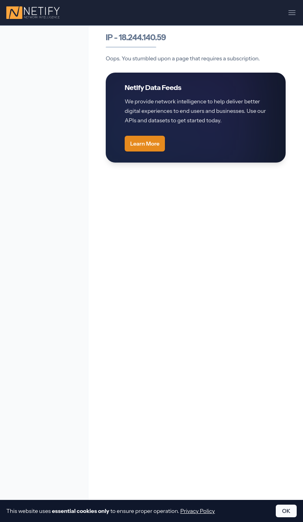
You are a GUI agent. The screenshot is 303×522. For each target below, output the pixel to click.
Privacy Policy (197, 511)
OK (286, 511)
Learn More (144, 143)
